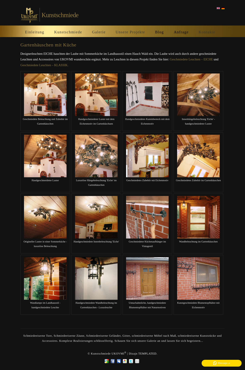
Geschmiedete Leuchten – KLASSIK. (44, 65)
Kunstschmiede (68, 32)
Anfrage (181, 32)
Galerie (99, 32)
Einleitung (34, 32)
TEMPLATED (147, 353)
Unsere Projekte (130, 32)
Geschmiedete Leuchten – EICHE (191, 59)
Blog (159, 32)
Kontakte (207, 32)
